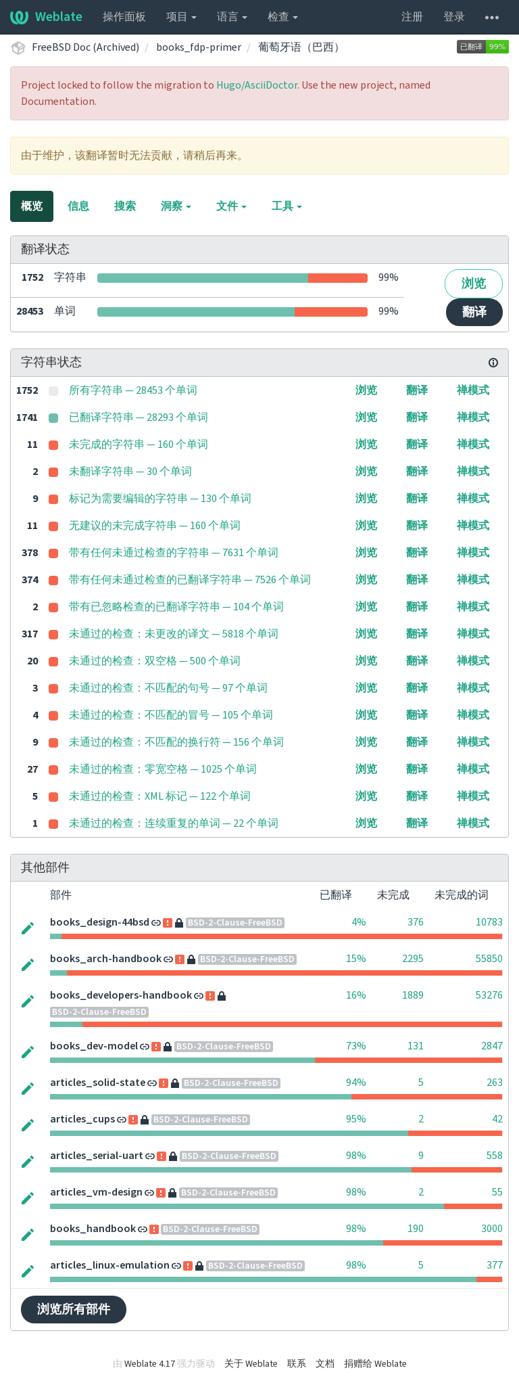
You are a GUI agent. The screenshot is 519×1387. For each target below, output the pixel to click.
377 (495, 1265)
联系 (296, 1364)
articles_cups (82, 1119)
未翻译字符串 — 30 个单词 (130, 471)
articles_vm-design (96, 1192)
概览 (32, 206)
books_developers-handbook (121, 995)
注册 (412, 16)
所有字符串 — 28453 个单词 (133, 390)
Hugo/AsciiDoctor (256, 85)
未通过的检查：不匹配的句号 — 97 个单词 (168, 688)
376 (415, 922)
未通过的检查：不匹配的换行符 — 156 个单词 (176, 742)
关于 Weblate (251, 1364)
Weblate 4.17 (149, 1364)
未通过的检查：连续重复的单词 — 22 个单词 (173, 823)
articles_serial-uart (96, 1155)
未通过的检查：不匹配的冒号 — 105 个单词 (171, 715)
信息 (78, 206)
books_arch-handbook (106, 958)
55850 (489, 958)
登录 (454, 16)
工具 (287, 206)
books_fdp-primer (198, 47)
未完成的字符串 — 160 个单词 (138, 444)
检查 (283, 16)
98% (356, 1155)
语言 (232, 16)
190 (415, 1228)
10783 (489, 922)
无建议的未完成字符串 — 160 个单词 (155, 525)
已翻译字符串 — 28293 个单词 (138, 417)
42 (497, 1119)
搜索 (125, 206)
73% (356, 1046)
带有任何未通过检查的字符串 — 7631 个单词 (173, 552)
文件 (231, 206)
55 (497, 1192)
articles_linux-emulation (110, 1265)
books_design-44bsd (99, 922)
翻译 (474, 312)
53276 (489, 995)
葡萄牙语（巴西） (301, 47)
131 (415, 1046)
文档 (325, 1364)
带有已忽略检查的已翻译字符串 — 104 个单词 (176, 606)
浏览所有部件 (73, 1309)
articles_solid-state (97, 1082)
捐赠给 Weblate (375, 1364)
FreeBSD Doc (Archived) (85, 47)
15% (356, 958)
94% (356, 1082)
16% (356, 995)
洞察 (176, 206)
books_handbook (93, 1228)
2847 (492, 1046)
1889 (413, 995)
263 (495, 1082)
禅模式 (473, 390)
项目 (181, 16)
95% (356, 1119)
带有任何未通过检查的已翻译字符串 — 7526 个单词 (190, 579)
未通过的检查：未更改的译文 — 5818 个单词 (173, 634)
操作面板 (124, 16)
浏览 (474, 283)
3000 (492, 1228)
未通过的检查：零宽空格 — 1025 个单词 (163, 769)
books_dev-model (94, 1046)
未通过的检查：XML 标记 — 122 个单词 (160, 796)
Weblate (46, 16)
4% (358, 922)
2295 (413, 958)
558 (495, 1155)
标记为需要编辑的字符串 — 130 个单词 (160, 498)
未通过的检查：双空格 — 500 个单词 (155, 661)
